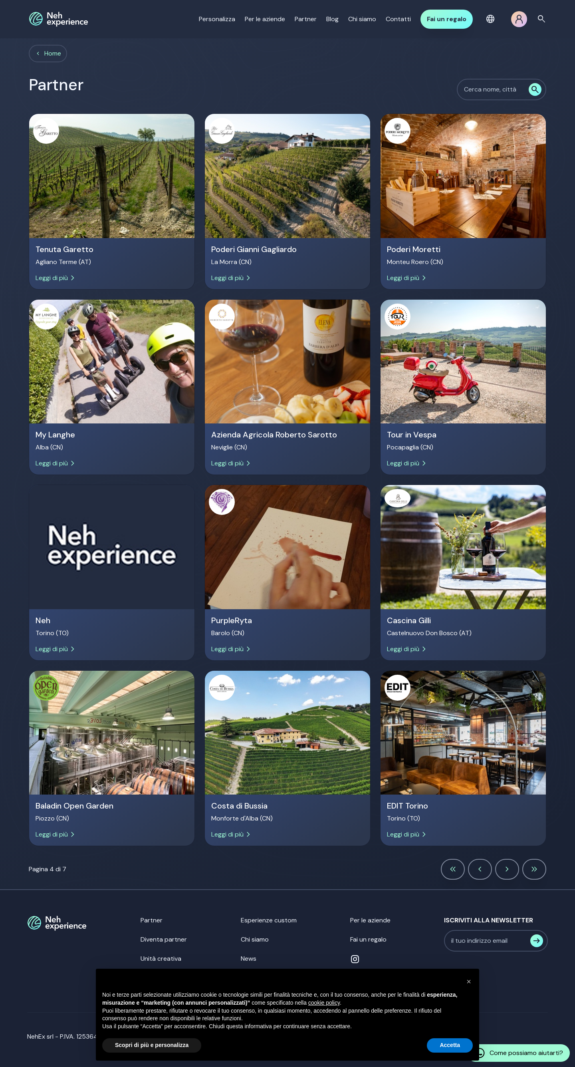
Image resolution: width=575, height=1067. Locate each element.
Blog (332, 19)
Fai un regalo (446, 19)
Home (52, 53)
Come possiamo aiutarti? (518, 1053)
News (248, 958)
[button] (492, 19)
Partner (306, 19)
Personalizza (217, 19)
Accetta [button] (450, 1045)
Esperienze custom (269, 920)
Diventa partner (164, 939)
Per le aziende (265, 19)
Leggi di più (56, 278)
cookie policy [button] (324, 1002)
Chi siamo (362, 19)
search (541, 19)
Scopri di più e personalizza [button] (151, 1045)
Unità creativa (161, 958)
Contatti (398, 19)
